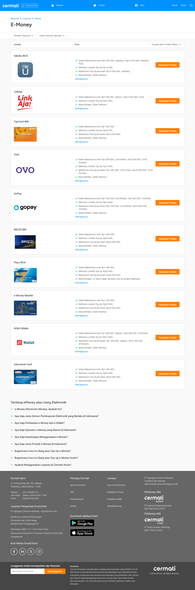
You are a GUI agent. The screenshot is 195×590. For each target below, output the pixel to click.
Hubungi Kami (76, 499)
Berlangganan (55, 571)
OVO (16, 154)
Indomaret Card (23, 364)
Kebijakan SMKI (114, 499)
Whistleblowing (114, 506)
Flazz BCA (20, 262)
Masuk (174, 5)
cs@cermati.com (31, 498)
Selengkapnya (81, 79)
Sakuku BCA (21, 55)
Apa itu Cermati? (78, 485)
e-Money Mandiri (23, 295)
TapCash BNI (21, 121)
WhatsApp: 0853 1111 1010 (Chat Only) (29, 529)
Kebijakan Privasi (115, 492)
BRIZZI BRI (20, 229)
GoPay (17, 193)
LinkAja (18, 91)
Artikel (73, 506)
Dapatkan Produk (168, 65)
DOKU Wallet (21, 328)
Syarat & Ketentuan (116, 485)
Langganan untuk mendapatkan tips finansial (35, 565)
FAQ (72, 492)
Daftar (183, 5)
